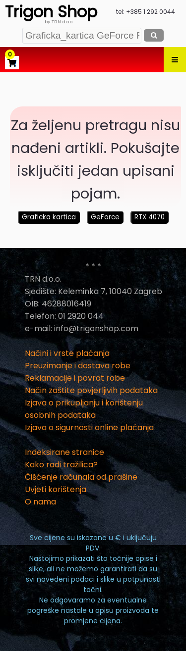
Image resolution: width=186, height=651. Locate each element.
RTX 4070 (149, 217)
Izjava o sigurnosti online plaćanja (89, 427)
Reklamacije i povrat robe (75, 378)
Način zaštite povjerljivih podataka (91, 390)
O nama (40, 501)
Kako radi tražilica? (61, 464)
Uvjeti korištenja (55, 489)
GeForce (105, 217)
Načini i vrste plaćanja (67, 353)
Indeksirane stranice (64, 452)
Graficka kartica (49, 217)
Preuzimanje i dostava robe (77, 365)
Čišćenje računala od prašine (81, 477)
